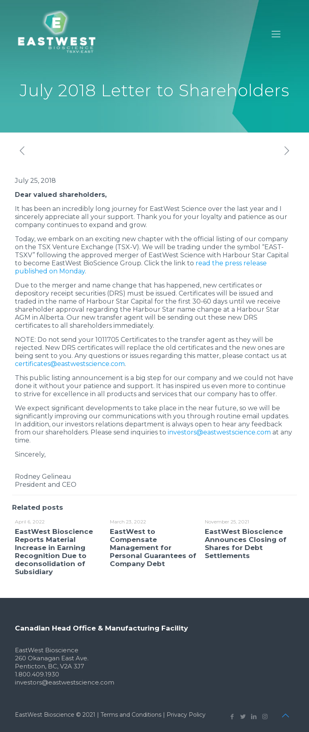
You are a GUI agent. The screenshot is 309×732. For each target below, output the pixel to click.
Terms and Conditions (131, 714)
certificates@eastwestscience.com (70, 364)
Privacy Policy (186, 714)
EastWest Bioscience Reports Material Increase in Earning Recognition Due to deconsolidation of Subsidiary (54, 551)
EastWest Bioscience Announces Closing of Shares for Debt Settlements (245, 543)
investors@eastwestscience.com (219, 432)
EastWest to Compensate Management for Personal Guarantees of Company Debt (153, 547)
